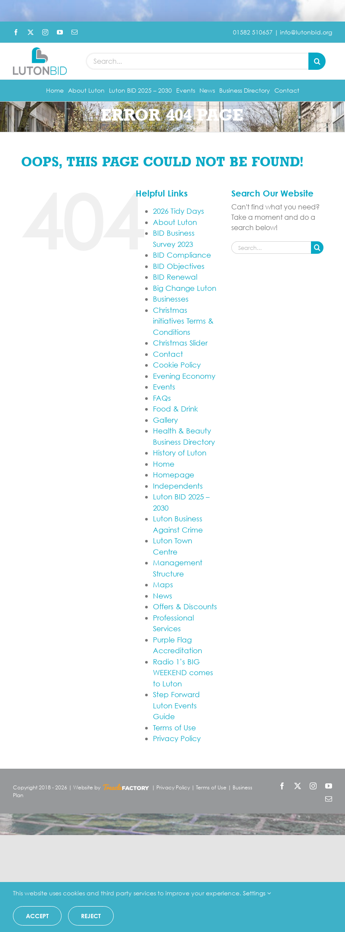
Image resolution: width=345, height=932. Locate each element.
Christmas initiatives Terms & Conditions (183, 321)
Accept (37, 916)
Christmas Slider (180, 342)
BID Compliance (182, 254)
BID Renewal (175, 276)
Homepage (173, 474)
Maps (163, 584)
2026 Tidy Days (178, 210)
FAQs (162, 397)
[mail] (74, 32)
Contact (168, 353)
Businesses (171, 298)
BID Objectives (179, 266)
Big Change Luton (184, 288)
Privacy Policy (177, 738)
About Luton (175, 222)
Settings (257, 893)
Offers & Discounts (185, 606)
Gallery (165, 419)
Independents (178, 485)
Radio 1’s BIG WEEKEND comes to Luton (183, 672)
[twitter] (31, 32)
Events (164, 386)
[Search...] (197, 61)
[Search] (317, 61)
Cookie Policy (177, 364)
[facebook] (16, 32)
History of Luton (179, 452)
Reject (91, 916)
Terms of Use (174, 727)
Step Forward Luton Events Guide (176, 705)
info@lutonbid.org (306, 32)
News (162, 595)
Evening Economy (184, 375)
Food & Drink (175, 408)
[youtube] (60, 32)
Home (163, 463)
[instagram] (45, 32)
